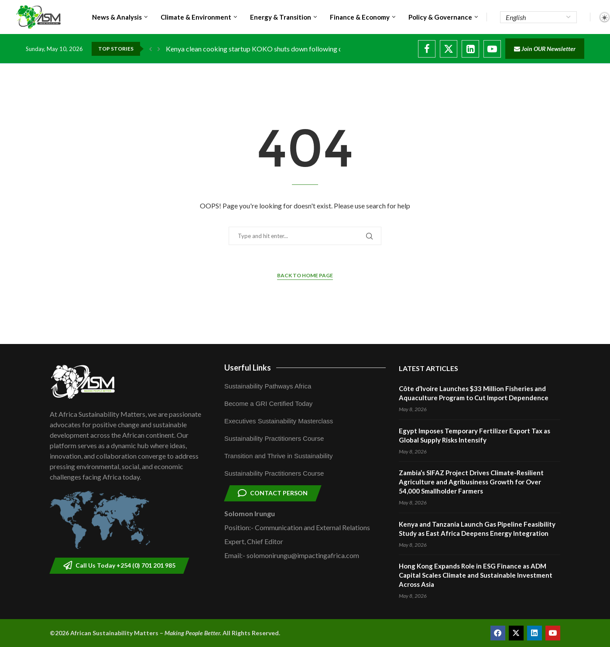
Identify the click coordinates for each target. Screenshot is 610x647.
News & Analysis (117, 17)
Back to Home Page (305, 275)
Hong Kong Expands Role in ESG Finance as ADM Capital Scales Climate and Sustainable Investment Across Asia (475, 575)
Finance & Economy (360, 17)
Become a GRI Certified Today (268, 403)
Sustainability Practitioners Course (274, 438)
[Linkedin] (470, 49)
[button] (150, 49)
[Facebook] (426, 49)
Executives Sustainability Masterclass (278, 421)
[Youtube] (492, 49)
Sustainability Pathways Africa (267, 386)
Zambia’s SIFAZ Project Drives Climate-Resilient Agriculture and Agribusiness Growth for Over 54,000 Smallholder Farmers (471, 482)
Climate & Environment (196, 17)
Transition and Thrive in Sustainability (278, 456)
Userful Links (247, 367)
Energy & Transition (280, 17)
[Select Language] (538, 17)
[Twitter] (448, 49)
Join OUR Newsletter (545, 48)
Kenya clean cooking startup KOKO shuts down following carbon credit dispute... (286, 48)
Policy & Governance (440, 17)
